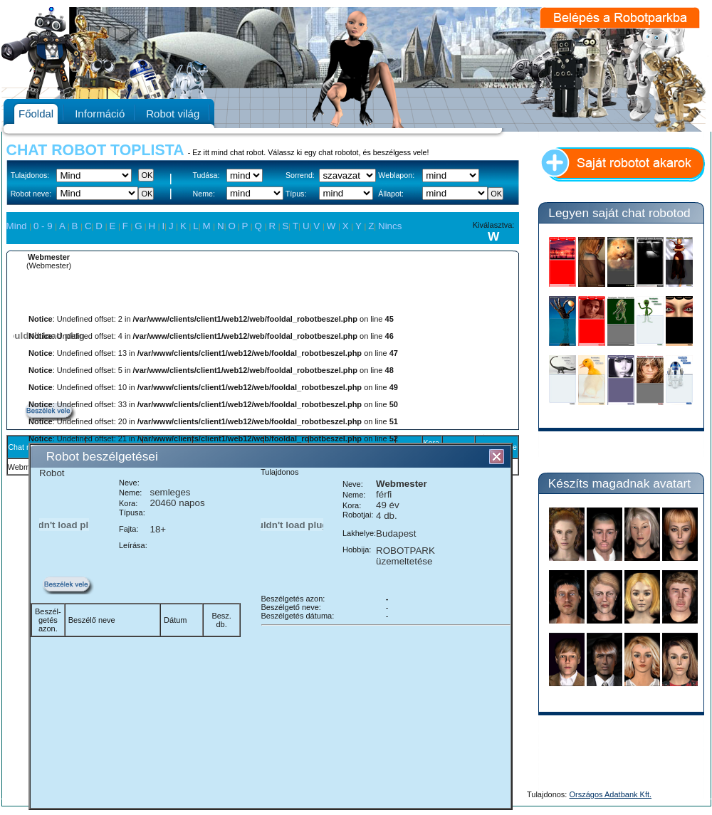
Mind (18, 226)
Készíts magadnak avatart (619, 483)
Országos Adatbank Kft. (611, 794)
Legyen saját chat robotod (619, 213)
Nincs (390, 226)
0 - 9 (44, 226)
